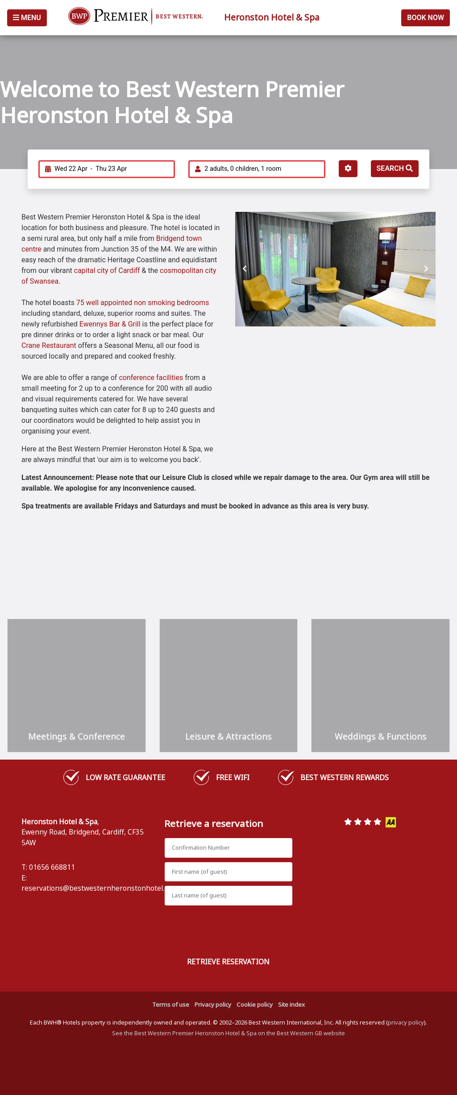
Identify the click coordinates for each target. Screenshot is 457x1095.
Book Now (425, 17)
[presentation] (244, 268)
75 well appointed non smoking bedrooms (142, 302)
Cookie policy (255, 1004)
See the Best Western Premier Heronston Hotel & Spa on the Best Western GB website (228, 1033)
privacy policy (406, 1022)
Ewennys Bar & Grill (110, 324)
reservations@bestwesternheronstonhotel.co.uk (101, 888)
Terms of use (170, 1004)
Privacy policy (213, 1004)
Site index (291, 1004)
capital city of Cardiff (108, 270)
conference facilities (151, 377)
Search (395, 168)
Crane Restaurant (48, 345)
